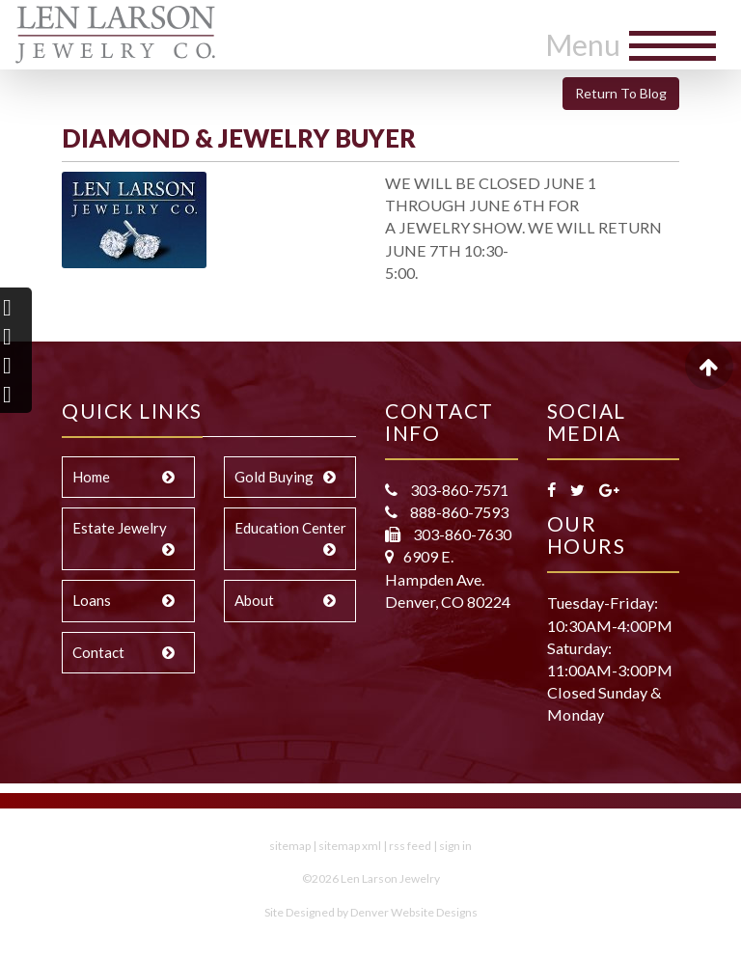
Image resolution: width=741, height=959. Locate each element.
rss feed (410, 845)
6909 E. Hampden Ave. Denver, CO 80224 (447, 578)
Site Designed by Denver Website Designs (371, 912)
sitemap (290, 845)
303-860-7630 (460, 534)
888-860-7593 (457, 512)
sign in (455, 845)
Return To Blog (621, 93)
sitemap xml (349, 845)
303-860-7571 (457, 489)
